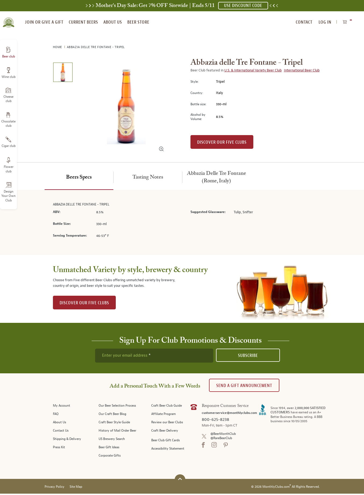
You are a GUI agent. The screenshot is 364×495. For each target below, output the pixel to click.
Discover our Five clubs (222, 142)
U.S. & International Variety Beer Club (253, 70)
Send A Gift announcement (244, 385)
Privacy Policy (54, 488)
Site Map (76, 488)
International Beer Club (302, 70)
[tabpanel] (182, 222)
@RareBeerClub (221, 438)
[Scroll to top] (180, 480)
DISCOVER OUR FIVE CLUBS (84, 303)
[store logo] (8, 19)
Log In (325, 22)
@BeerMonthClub (223, 434)
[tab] (79, 177)
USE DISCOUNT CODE (243, 5)
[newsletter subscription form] (154, 356)
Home (58, 47)
